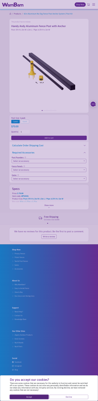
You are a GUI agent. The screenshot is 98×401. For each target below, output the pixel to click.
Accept (29, 397)
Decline (69, 397)
